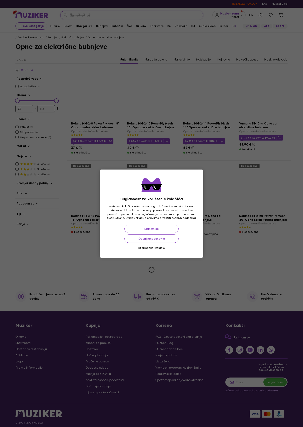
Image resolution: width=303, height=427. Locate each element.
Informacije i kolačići (151, 248)
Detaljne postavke (151, 238)
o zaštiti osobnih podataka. (178, 218)
